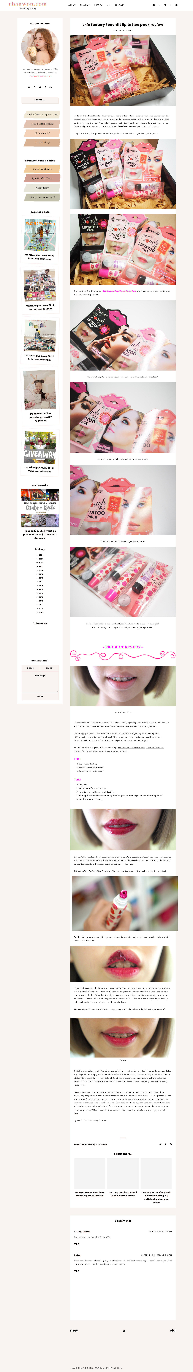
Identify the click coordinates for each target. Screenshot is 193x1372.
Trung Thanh (82, 1231)
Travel (84, 5)
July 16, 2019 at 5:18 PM (160, 1231)
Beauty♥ (79, 1144)
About (72, 5)
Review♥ (102, 1144)
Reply (77, 1243)
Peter (77, 1255)
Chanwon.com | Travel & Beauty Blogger (100, 1368)
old (173, 1330)
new (74, 1330)
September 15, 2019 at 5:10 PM (156, 1255)
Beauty (98, 5)
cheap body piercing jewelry (111, 1264)
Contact (120, 5)
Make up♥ (91, 1144)
